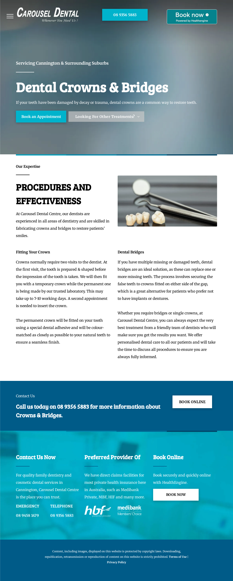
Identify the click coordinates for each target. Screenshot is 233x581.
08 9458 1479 (27, 515)
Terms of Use (178, 556)
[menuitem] (107, 116)
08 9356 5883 (73, 406)
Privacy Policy (116, 562)
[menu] (10, 16)
